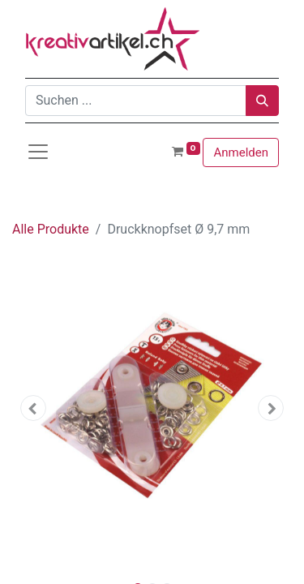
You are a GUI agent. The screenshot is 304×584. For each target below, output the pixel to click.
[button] (33, 408)
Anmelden (240, 152)
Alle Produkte (50, 229)
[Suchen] (262, 100)
